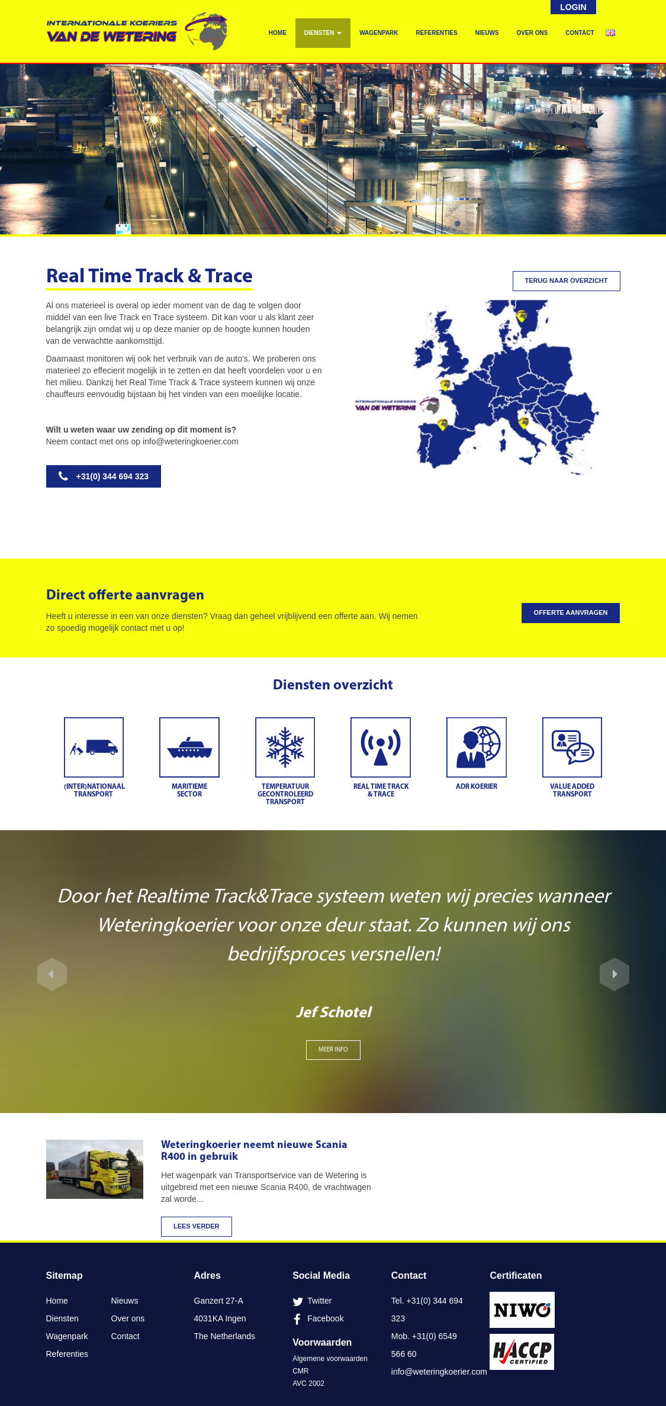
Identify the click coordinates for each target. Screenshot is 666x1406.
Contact (579, 33)
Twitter (319, 1300)
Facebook (325, 1318)
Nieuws (487, 33)
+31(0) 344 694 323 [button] (104, 476)
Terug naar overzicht (566, 280)
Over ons (532, 33)
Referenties (437, 33)
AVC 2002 (308, 1383)
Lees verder (196, 1226)
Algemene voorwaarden (330, 1359)
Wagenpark (378, 33)
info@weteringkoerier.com (191, 441)
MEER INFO (333, 1050)
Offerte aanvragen (571, 612)
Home (278, 33)
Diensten (323, 33)
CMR (300, 1371)
